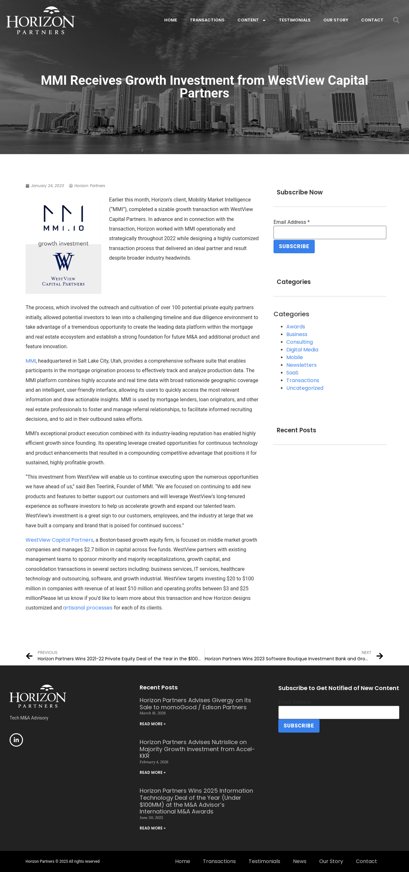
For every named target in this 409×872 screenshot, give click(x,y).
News (299, 861)
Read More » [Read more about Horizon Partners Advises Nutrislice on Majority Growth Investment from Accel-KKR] (153, 772)
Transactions (207, 20)
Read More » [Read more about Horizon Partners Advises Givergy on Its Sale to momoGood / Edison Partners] (153, 724)
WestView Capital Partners (59, 540)
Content (251, 20)
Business (296, 333)
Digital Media (302, 349)
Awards (295, 326)
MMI (31, 361)
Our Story (335, 20)
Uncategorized (304, 387)
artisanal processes (87, 607)
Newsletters (301, 364)
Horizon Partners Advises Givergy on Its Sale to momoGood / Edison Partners (195, 703)
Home (170, 20)
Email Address (292, 222)
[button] (396, 20)
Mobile (294, 356)
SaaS (292, 372)
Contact (372, 20)
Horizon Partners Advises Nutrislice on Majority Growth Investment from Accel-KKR (197, 749)
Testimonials (295, 20)
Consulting (299, 341)
